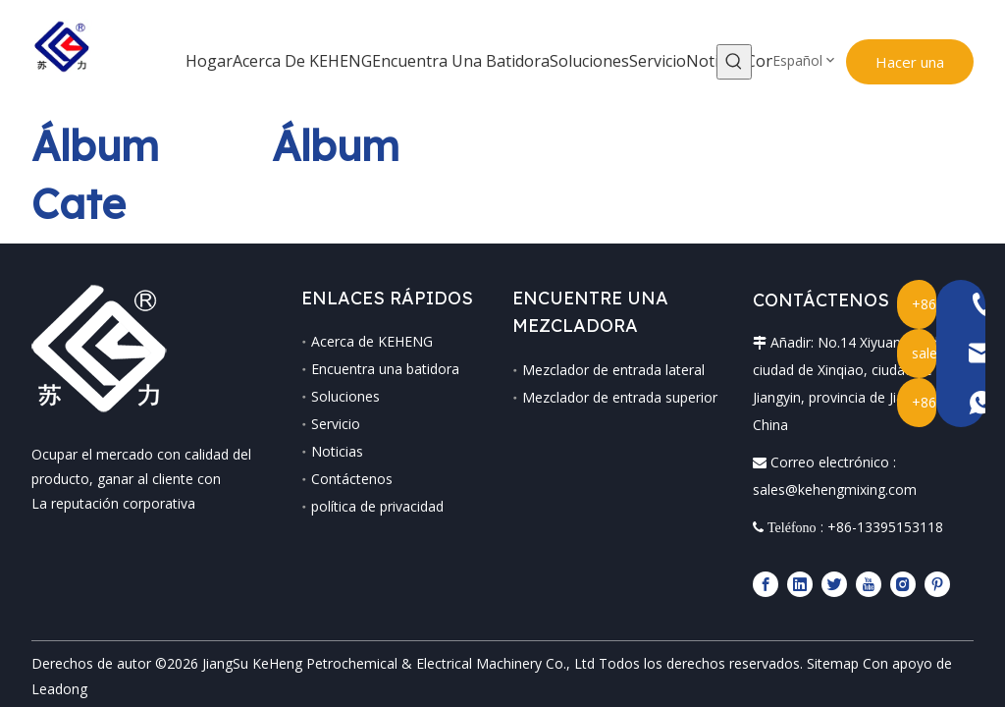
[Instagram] (913, 556)
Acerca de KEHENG (361, 341)
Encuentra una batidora (374, 368)
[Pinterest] (948, 556)
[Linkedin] (810, 556)
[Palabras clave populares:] (725, 62)
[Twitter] (845, 556)
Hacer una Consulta (895, 68)
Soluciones (334, 396)
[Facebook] (776, 556)
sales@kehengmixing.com (845, 462)
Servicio (324, 423)
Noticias (326, 451)
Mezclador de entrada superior (619, 397)
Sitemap (833, 635)
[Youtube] (879, 556)
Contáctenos (341, 478)
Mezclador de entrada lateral (613, 369)
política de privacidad (366, 506)
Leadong (59, 661)
